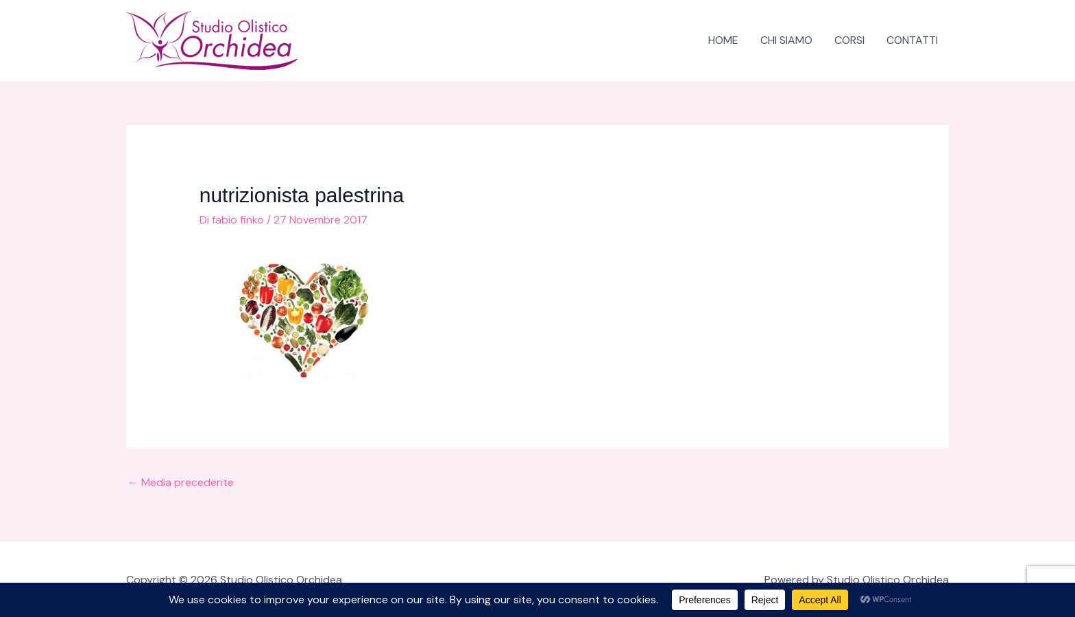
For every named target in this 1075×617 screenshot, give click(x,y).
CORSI (849, 40)
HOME (723, 40)
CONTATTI (912, 40)
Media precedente (181, 482)
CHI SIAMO (786, 40)
